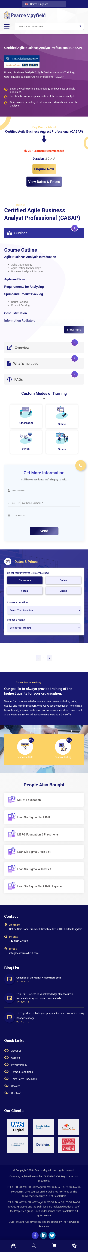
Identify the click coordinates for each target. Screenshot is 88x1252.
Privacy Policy (19, 1064)
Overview (42, 346)
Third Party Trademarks (24, 1079)
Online (63, 580)
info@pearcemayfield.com (23, 953)
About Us (16, 1050)
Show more (74, 329)
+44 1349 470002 (19, 941)
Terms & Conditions (22, 1071)
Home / (8, 72)
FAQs (42, 378)
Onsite (63, 590)
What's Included (42, 362)
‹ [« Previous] (38, 657)
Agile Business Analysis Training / (56, 72)
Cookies (15, 1086)
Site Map (16, 1093)
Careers (15, 1057)
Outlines (42, 231)
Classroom (25, 580)
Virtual (25, 590)
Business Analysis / (25, 72)
